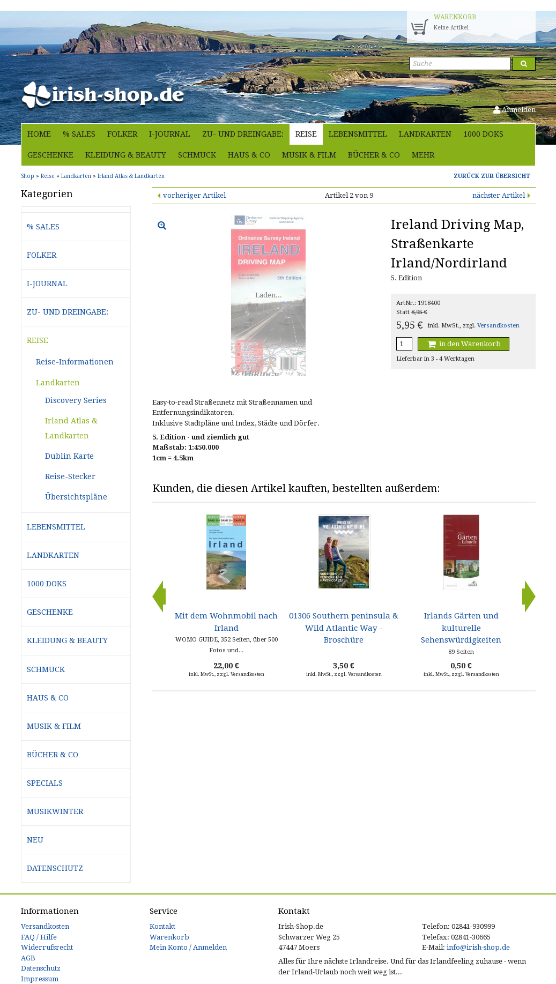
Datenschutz (55, 868)
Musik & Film (309, 155)
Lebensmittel (358, 134)
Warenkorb (169, 937)
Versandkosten (498, 325)
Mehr (423, 155)
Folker (122, 134)
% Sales (79, 134)
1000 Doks (483, 134)
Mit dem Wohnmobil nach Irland (226, 621)
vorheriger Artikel (194, 195)
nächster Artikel (498, 195)
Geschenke (50, 155)
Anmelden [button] (514, 110)
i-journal (169, 134)
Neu (35, 840)
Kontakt (162, 926)
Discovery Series (76, 400)
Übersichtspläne (76, 497)
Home (39, 134)
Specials (45, 783)
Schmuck (197, 155)
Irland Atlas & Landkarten (71, 428)
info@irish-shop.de (478, 947)
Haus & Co (249, 155)
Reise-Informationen (75, 361)
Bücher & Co (374, 155)
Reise (306, 134)
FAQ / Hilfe (39, 937)
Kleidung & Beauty (125, 155)
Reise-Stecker (70, 476)
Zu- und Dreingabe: (243, 134)
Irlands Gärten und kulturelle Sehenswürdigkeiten (461, 628)
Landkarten (425, 134)
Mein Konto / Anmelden (188, 947)
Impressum (39, 979)
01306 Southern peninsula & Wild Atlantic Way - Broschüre (343, 628)
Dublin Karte (69, 456)
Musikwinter (55, 811)
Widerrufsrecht (47, 947)
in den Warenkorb (463, 344)
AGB (28, 958)
